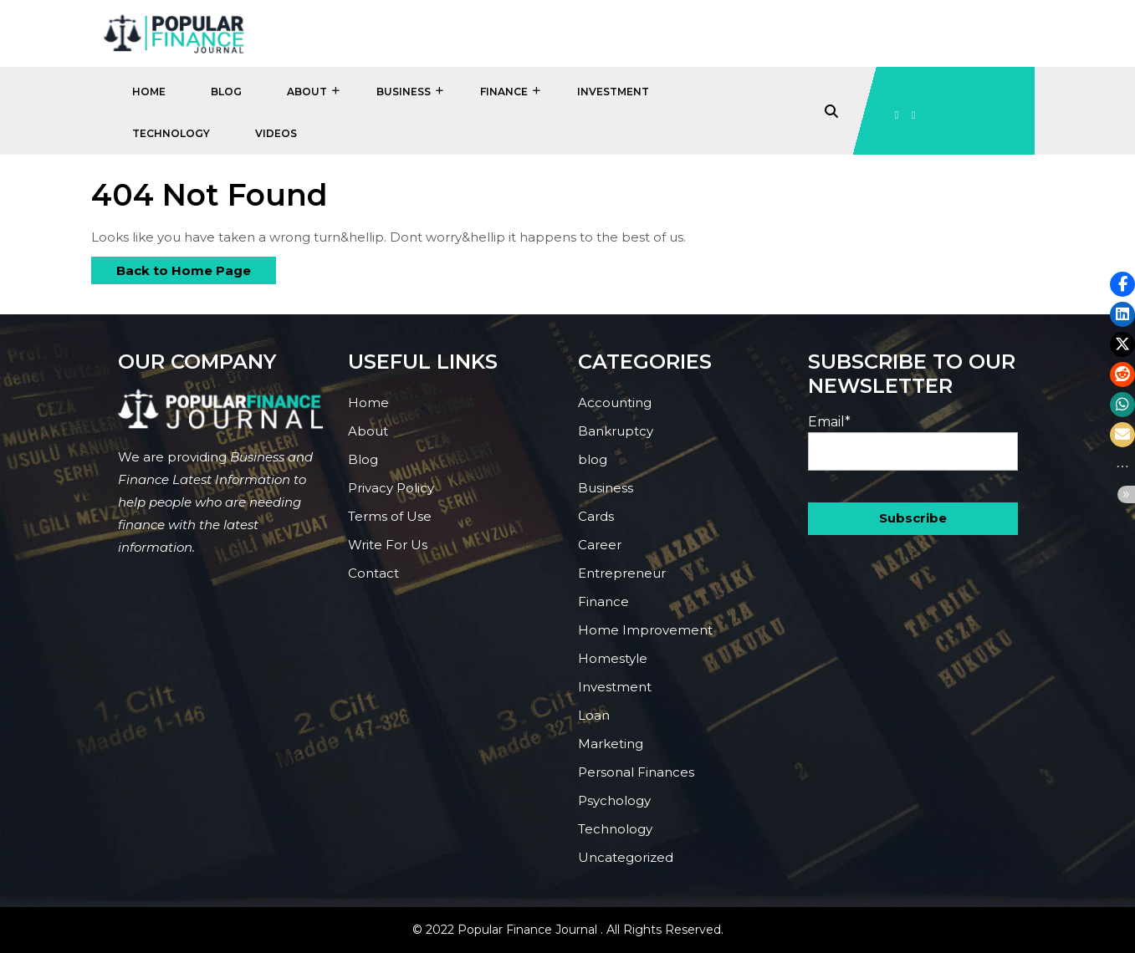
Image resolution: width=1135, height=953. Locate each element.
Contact (373, 573)
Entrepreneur (622, 573)
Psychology (614, 800)
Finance (504, 91)
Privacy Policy (391, 488)
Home (149, 91)
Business (403, 91)
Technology (171, 133)
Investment (613, 91)
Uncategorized (625, 857)
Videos (276, 133)
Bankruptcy (615, 431)
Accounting (615, 402)
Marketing (610, 744)
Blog (226, 91)
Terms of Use (390, 516)
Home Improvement (645, 630)
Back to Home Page (171, 267)
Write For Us (387, 545)
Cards (596, 516)
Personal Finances (636, 772)
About (307, 91)
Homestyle (612, 658)
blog (592, 459)
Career (599, 545)
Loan (594, 715)
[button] (1122, 284)
